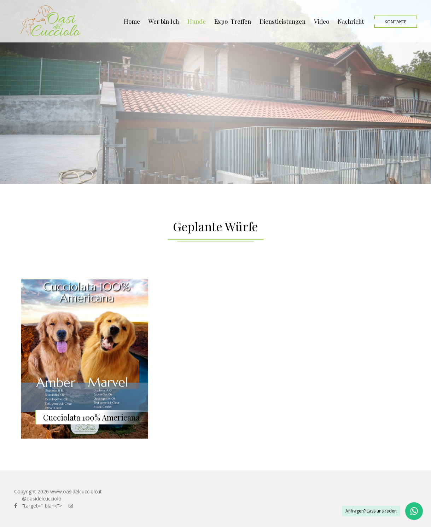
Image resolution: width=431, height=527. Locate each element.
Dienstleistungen (282, 21)
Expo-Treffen (232, 21)
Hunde (196, 21)
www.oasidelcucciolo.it (76, 491)
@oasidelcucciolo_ (43, 498)
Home (132, 21)
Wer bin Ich (163, 21)
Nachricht (351, 21)
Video (321, 21)
